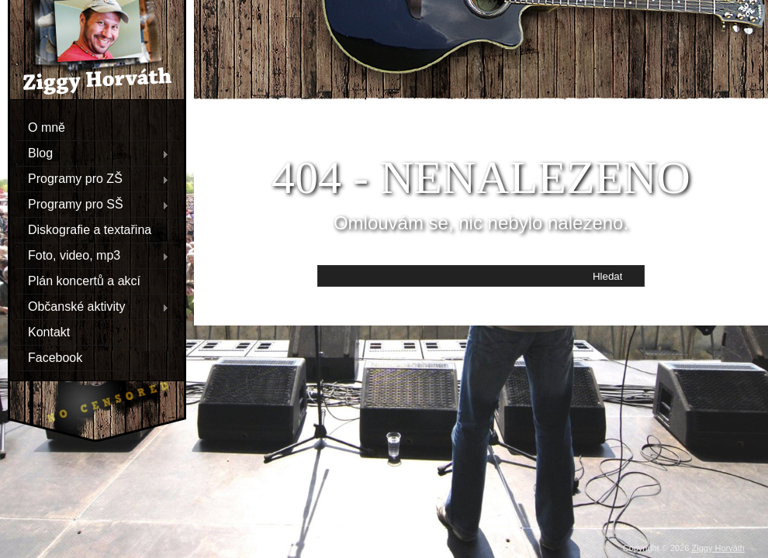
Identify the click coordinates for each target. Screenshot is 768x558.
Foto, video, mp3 (92, 255)
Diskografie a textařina (89, 229)
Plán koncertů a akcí (84, 280)
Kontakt (49, 331)
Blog (92, 153)
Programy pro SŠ (92, 204)
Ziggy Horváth (718, 548)
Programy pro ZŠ (92, 178)
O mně (46, 126)
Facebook (55, 356)
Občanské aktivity (92, 306)
